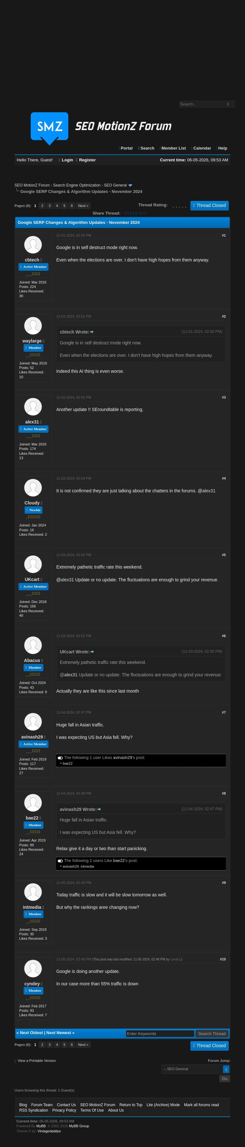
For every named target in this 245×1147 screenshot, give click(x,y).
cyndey (32, 983)
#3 (224, 397)
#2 (224, 316)
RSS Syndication (33, 1110)
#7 (224, 712)
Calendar (200, 148)
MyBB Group (79, 1126)
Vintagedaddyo (49, 1131)
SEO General (115, 185)
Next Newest (59, 1032)
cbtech (32, 259)
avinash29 (32, 736)
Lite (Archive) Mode (163, 1105)
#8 (224, 793)
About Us (116, 1110)
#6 (224, 636)
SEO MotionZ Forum (32, 185)
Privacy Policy (64, 1110)
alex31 (32, 421)
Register (86, 160)
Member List (172, 148)
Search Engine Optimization (76, 185)
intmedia (87, 866)
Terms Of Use (92, 1110)
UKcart (32, 579)
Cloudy (32, 502)
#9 (224, 883)
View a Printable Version (37, 1060)
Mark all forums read (201, 1105)
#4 (224, 478)
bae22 (68, 763)
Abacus (32, 660)
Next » (83, 206)
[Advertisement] (122, 47)
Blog (23, 1105)
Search (145, 148)
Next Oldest (31, 1032)
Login (66, 160)
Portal (125, 148)
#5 (224, 555)
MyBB (41, 1126)
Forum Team (42, 1105)
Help (221, 148)
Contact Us (66, 1105)
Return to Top (131, 1105)
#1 (224, 235)
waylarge (32, 340)
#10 (223, 959)
